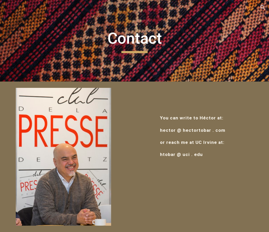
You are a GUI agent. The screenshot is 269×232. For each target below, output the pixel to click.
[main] (134, 40)
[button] (262, 7)
